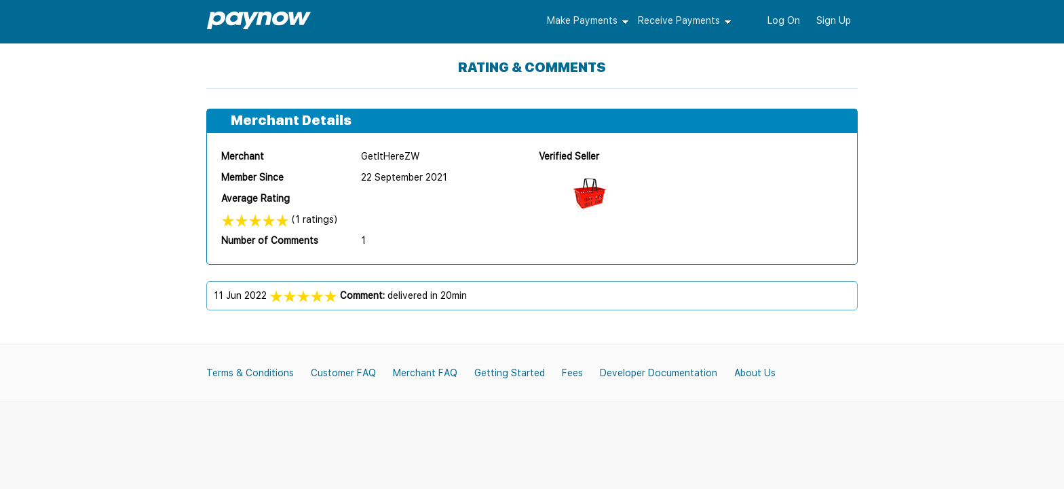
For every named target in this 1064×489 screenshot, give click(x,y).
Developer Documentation (658, 372)
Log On (783, 20)
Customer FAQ (343, 372)
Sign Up (833, 20)
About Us (755, 372)
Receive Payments (679, 20)
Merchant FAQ (425, 372)
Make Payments (582, 20)
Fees (572, 372)
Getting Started (509, 372)
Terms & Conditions (250, 372)
